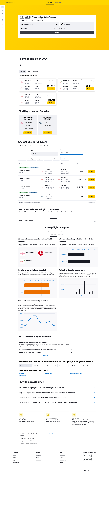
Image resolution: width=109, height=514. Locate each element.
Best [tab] (29, 71)
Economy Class (22, 375)
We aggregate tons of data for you (58, 441)
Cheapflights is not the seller (58, 438)
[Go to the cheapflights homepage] (11, 2)
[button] (2, 2)
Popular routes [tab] (63, 365)
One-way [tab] (35, 71)
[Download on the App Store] (87, 459)
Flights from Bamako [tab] (39, 365)
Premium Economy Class (76, 373)
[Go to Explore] (3, 19)
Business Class (48, 373)
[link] (27, 132)
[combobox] (24, 20)
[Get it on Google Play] (87, 455)
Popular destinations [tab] (75, 365)
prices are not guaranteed (49, 433)
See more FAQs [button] (45, 355)
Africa (23, 51)
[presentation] (58, 17)
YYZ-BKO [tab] (60, 217)
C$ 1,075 (25, 17)
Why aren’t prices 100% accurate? (58, 444)
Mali (27, 51)
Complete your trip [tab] (51, 365)
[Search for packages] (3, 16)
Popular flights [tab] (86, 365)
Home (19, 51)
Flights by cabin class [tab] (25, 365)
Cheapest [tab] (22, 71)
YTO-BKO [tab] (53, 217)
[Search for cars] (3, 13)
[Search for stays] (3, 10)
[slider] (83, 154)
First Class (21, 373)
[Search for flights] (3, 7)
